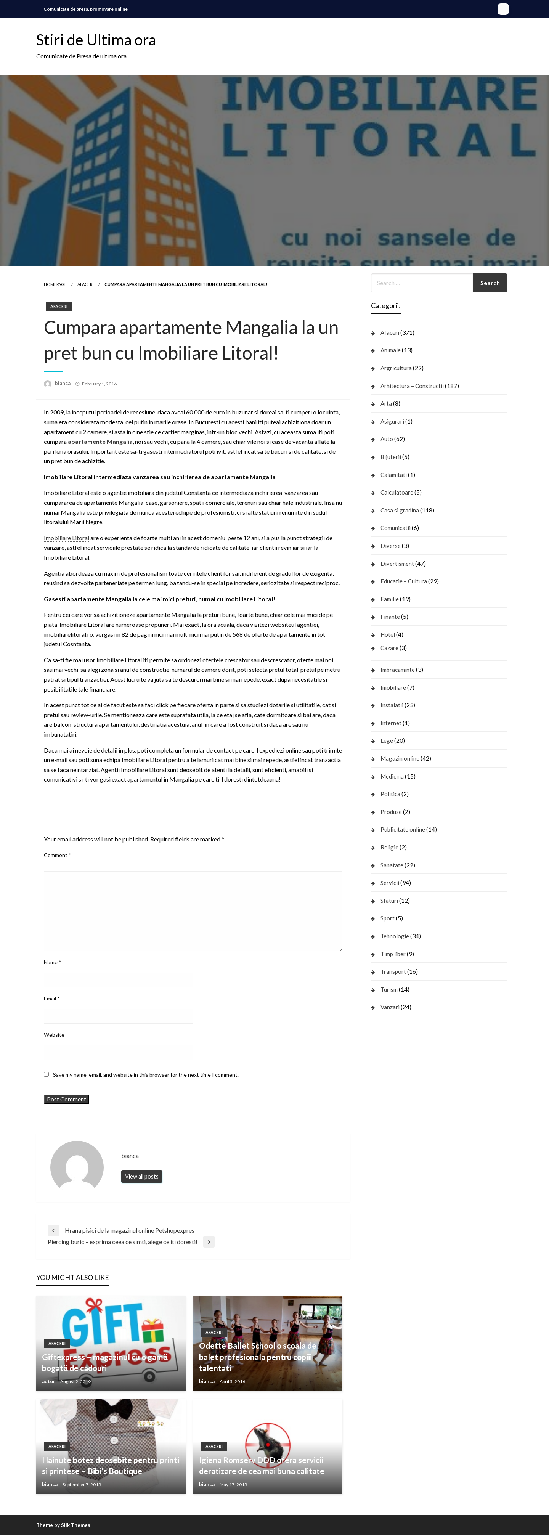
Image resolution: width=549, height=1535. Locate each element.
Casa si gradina (399, 510)
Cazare (389, 647)
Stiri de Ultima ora (96, 40)
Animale (390, 350)
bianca (63, 383)
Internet (390, 722)
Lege (386, 740)
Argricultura (396, 367)
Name (52, 962)
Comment (57, 855)
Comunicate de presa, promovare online (85, 9)
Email (52, 998)
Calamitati (393, 474)
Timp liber (393, 954)
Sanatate (391, 865)
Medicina (392, 776)
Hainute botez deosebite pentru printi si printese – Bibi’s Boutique (110, 1465)
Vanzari (390, 1007)
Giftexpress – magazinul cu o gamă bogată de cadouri (105, 1362)
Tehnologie (394, 936)
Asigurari (392, 421)
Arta (386, 403)
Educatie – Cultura (403, 581)
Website (54, 1034)
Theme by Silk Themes (63, 1525)
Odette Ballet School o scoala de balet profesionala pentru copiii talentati (257, 1357)
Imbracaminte (397, 669)
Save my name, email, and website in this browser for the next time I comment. (146, 1074)
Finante (390, 616)
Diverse (390, 545)
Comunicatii (395, 527)
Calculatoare (396, 492)
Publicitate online (402, 829)
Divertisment (397, 563)
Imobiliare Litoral (66, 537)
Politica (390, 793)
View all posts (142, 1176)
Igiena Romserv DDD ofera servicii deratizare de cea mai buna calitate (261, 1465)
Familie (389, 599)
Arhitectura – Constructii (412, 385)
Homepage (55, 284)
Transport (393, 971)
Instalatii (391, 705)
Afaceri (85, 284)
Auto (386, 438)
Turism (389, 989)
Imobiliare (393, 687)
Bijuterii (390, 456)
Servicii (389, 882)
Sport (387, 918)
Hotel (387, 634)
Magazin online (399, 758)
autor (49, 1381)
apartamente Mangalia (100, 441)
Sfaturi (389, 900)
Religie (389, 847)
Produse (391, 811)
